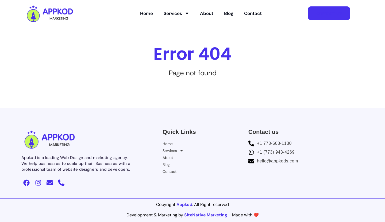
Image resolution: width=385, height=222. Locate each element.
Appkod (184, 204)
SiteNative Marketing (205, 215)
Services (176, 13)
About (206, 13)
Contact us (263, 131)
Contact (253, 13)
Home (146, 13)
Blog (228, 13)
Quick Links (179, 131)
